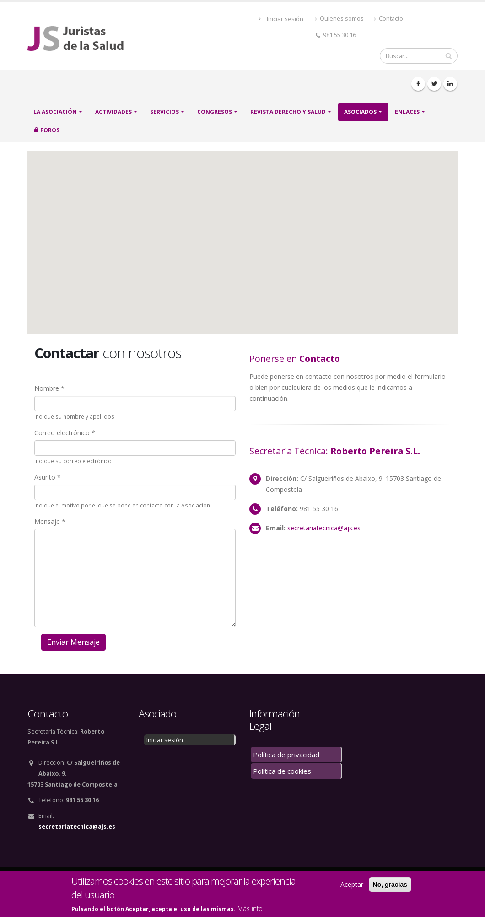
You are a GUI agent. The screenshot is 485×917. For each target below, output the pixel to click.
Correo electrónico (62, 432)
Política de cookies (282, 771)
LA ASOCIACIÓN (55, 112)
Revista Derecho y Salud (288, 112)
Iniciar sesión (285, 19)
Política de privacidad (286, 754)
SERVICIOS (164, 112)
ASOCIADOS (360, 112)
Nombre (46, 388)
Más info (250, 908)
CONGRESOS (214, 112)
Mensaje (47, 521)
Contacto (388, 18)
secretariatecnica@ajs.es (324, 527)
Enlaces (407, 112)
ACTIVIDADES (113, 112)
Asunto (44, 477)
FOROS (49, 130)
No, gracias (390, 884)
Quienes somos (339, 18)
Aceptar (351, 884)
